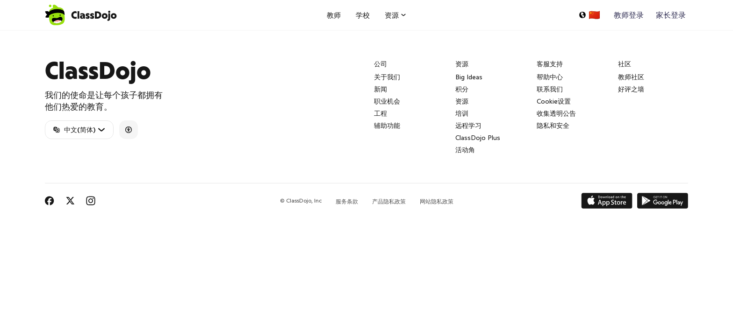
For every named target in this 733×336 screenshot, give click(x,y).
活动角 (465, 150)
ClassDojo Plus (477, 137)
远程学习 (468, 125)
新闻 (380, 89)
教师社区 (631, 77)
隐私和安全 (553, 125)
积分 (461, 89)
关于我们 (387, 77)
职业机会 (387, 101)
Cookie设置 (554, 101)
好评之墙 (631, 89)
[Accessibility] (128, 129)
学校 (363, 15)
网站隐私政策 (436, 201)
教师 (334, 15)
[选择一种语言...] (589, 14)
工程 (380, 113)
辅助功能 (387, 125)
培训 (461, 113)
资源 (461, 101)
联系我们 (550, 89)
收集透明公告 (556, 113)
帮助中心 (550, 77)
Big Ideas (468, 77)
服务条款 (347, 201)
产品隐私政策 (389, 201)
